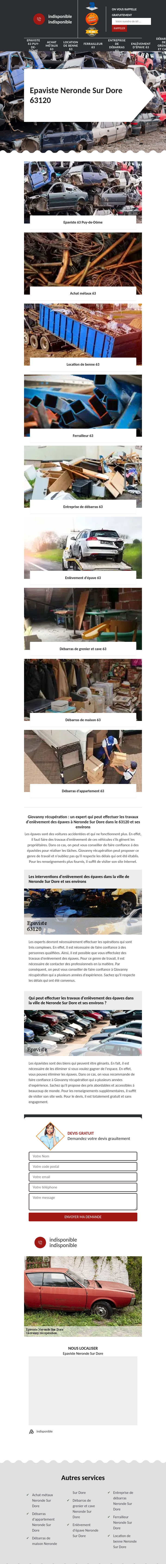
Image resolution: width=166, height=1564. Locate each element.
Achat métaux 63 (52, 45)
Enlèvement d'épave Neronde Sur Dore (85, 1530)
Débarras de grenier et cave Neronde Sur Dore (84, 1508)
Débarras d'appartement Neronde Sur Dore (43, 1522)
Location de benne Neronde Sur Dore (125, 1541)
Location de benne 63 (70, 45)
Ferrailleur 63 (93, 45)
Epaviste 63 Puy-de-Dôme (33, 45)
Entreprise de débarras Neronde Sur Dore (123, 1500)
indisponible (60, 16)
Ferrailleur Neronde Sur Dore (122, 1522)
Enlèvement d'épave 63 (141, 45)
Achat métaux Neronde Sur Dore (42, 1500)
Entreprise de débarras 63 (117, 45)
